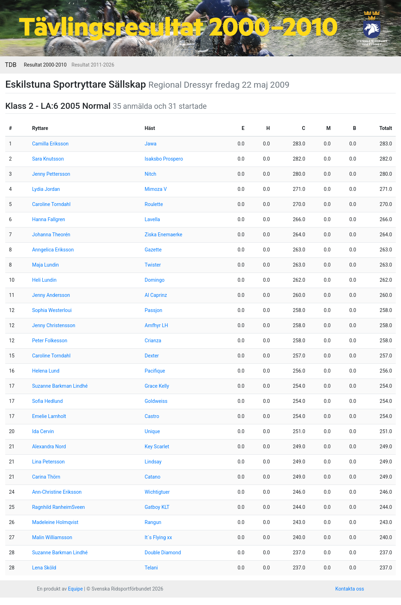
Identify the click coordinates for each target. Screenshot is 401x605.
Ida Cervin (43, 431)
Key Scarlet (157, 446)
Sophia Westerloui (51, 310)
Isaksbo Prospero (164, 159)
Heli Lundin (44, 280)
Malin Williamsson (52, 537)
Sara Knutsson (48, 159)
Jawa (150, 143)
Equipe (75, 589)
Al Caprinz (156, 295)
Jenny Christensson (53, 325)
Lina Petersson (48, 461)
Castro (152, 416)
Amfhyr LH (156, 325)
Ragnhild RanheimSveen (58, 507)
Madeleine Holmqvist (55, 522)
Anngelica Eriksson (53, 249)
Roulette (154, 204)
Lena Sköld (44, 567)
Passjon (153, 310)
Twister (153, 265)
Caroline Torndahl (51, 204)
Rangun (153, 522)
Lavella (152, 219)
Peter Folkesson (49, 340)
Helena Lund (45, 371)
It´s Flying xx (158, 537)
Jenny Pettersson (51, 174)
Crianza (153, 340)
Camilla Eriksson (50, 143)
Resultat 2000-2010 (45, 65)
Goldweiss (156, 401)
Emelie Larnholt (49, 416)
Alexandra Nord (49, 446)
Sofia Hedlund (47, 401)
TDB (11, 64)
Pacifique (155, 371)
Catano (152, 477)
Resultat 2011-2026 (92, 65)
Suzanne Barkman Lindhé (60, 386)
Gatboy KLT (157, 507)
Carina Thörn (46, 477)
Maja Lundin (45, 265)
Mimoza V (156, 189)
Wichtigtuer (157, 492)
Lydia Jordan (46, 189)
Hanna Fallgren (48, 219)
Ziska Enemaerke (163, 234)
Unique (152, 431)
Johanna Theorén (51, 234)
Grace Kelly (157, 386)
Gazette (153, 249)
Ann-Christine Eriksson (57, 492)
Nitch (150, 174)
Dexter (152, 355)
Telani (151, 567)
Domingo (154, 280)
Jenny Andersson (51, 295)
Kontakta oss (349, 589)
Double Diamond (163, 552)
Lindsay (153, 461)
